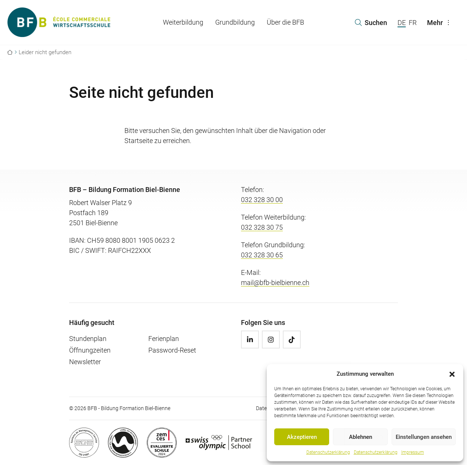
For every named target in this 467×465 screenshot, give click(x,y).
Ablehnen (360, 437)
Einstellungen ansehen (424, 437)
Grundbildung (235, 22)
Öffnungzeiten (90, 350)
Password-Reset (172, 350)
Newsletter (85, 362)
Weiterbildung (183, 22)
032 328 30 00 (262, 200)
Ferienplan (163, 338)
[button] (452, 374)
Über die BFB (285, 22)
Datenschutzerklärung (328, 452)
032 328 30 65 (262, 255)
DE (402, 23)
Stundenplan (87, 338)
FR (413, 23)
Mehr (440, 23)
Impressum (412, 452)
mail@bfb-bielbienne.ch (275, 282)
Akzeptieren (302, 437)
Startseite (138, 141)
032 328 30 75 (262, 227)
